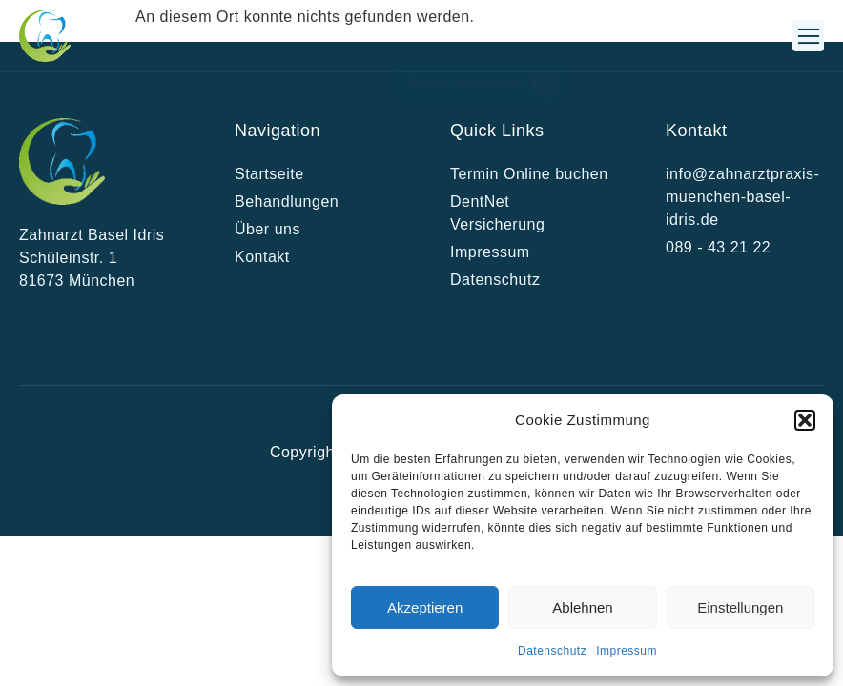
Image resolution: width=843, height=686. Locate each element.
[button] (804, 420)
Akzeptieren (425, 607)
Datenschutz (552, 650)
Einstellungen (740, 607)
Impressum (626, 650)
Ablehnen (582, 607)
